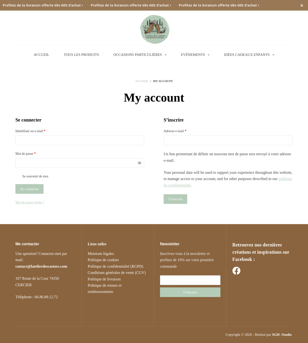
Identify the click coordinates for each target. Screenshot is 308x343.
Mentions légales (101, 254)
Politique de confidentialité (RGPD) (115, 266)
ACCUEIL (41, 55)
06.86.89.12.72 (46, 297)
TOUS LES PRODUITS (81, 55)
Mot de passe (33, 153)
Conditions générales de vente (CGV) (117, 273)
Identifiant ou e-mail (38, 130)
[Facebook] (236, 271)
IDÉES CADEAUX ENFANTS (250, 55)
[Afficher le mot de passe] (139, 163)
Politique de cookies (103, 260)
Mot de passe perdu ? (29, 202)
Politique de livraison (104, 279)
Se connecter (29, 189)
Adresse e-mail (183, 130)
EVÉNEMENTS (196, 55)
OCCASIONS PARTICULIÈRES (140, 55)
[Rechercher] (263, 28)
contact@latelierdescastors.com (41, 266)
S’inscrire (175, 199)
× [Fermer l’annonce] (301, 5)
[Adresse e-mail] (190, 280)
